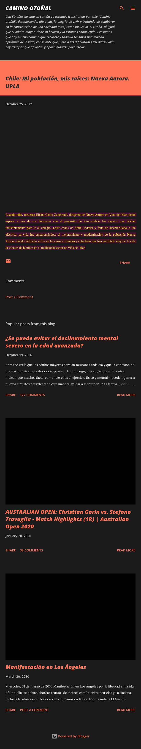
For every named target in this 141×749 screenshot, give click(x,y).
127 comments (32, 395)
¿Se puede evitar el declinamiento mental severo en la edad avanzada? (61, 341)
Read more (126, 395)
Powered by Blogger (70, 736)
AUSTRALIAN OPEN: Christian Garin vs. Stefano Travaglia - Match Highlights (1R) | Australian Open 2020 (68, 519)
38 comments (31, 550)
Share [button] (125, 262)
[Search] (122, 8)
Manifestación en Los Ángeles (45, 667)
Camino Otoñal (28, 8)
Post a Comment (19, 297)
